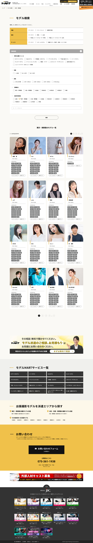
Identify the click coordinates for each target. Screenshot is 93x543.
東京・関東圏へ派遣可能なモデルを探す (20, 413)
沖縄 (64, 420)
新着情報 (73, 4)
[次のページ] (82, 134)
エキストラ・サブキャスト (72, 379)
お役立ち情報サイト (35, 541)
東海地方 (32, 420)
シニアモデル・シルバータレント (73, 385)
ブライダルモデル (14, 379)
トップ (3, 8)
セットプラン (48, 4)
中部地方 (39, 420)
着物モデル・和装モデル (34, 391)
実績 (61, 4)
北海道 (13, 420)
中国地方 (45, 420)
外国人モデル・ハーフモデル (35, 385)
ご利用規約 (24, 541)
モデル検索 (31, 4)
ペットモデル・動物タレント (17, 391)
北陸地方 (26, 420)
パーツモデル (32, 374)
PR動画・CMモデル (52, 379)
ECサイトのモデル (15, 374)
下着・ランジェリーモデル (16, 385)
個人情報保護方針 (17, 541)
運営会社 (29, 541)
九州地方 (58, 420)
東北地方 (19, 420)
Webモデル (50, 374)
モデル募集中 (69, 1)
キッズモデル (51, 385)
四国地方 (52, 420)
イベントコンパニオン (34, 379)
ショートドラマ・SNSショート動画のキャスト (55, 391)
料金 (42, 4)
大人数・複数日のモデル (71, 391)
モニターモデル (69, 374)
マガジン (51, 5)
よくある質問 (66, 4)
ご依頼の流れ (55, 4)
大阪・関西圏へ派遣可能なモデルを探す (57, 413)
